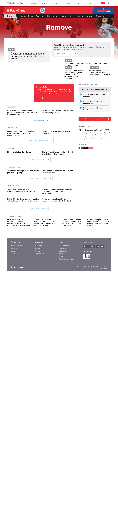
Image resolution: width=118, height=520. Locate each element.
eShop (13, 402)
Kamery (65, 16)
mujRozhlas (56, 3)
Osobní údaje (87, 414)
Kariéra (61, 402)
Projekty (79, 16)
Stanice (68, 3)
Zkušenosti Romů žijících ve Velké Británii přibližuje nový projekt (58, 157)
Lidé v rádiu (63, 399)
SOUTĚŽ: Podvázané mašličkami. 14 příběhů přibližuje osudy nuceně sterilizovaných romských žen (18, 371)
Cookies (78, 414)
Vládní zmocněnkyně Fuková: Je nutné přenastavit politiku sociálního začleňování (57, 309)
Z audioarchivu (85, 172)
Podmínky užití (97, 414)
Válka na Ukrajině (16, 394)
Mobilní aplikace (40, 402)
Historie (11, 212)
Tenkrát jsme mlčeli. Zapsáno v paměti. (69, 45)
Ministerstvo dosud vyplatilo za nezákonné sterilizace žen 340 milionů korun (56, 337)
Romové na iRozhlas (15, 352)
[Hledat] (108, 3)
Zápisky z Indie (41, 115)
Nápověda (62, 396)
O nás (72, 16)
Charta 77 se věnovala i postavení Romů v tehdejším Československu (57, 235)
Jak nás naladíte (64, 394)
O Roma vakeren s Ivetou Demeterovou (92, 148)
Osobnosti (12, 135)
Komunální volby (16, 396)
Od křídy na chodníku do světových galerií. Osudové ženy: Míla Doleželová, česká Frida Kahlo (22, 158)
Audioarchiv (40, 16)
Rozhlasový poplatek (66, 407)
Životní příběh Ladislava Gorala (19, 234)
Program (44, 3)
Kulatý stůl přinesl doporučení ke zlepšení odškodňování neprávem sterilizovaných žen (23, 337)
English (105, 414)
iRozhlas (33, 3)
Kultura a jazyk (14, 173)
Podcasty (38, 399)
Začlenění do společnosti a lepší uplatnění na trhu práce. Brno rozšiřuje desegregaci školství (98, 371)
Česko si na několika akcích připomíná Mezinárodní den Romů (27, 97)
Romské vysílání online (88, 113)
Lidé (57, 16)
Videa (105, 16)
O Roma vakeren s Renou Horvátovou (94, 135)
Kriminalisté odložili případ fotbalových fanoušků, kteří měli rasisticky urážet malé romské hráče (70, 371)
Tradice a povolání (15, 249)
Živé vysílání (39, 394)
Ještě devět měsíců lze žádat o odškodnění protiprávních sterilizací (21, 309)
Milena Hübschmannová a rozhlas (91, 194)
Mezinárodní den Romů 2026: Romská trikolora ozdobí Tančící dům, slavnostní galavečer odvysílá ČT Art (73, 102)
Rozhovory (89, 16)
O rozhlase (79, 3)
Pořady (31, 16)
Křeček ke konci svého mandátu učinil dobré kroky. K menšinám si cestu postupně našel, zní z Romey (45, 371)
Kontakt (61, 404)
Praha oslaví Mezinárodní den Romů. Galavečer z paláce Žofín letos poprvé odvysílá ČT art (21, 197)
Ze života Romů (13, 286)
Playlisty (50, 16)
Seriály (98, 16)
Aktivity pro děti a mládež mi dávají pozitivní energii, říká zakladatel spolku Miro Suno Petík (99, 101)
